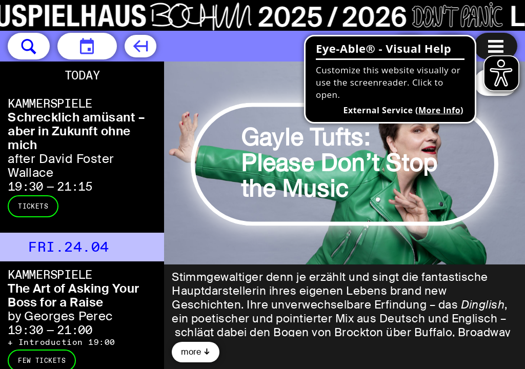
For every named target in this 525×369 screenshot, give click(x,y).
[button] (29, 46)
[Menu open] (495, 46)
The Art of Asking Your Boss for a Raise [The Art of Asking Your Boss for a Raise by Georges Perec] (73, 295)
